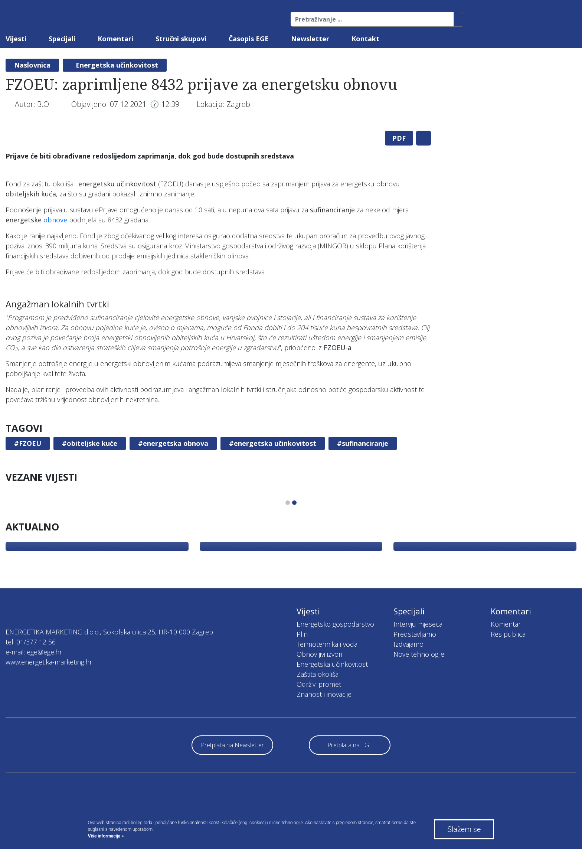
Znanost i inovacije (324, 694)
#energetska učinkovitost (272, 443)
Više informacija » (106, 836)
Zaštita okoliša (318, 674)
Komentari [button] (115, 38)
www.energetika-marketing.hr (49, 661)
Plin (302, 634)
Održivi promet (319, 684)
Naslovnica (32, 65)
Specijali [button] (62, 38)
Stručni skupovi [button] (181, 38)
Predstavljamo (414, 634)
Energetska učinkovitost (117, 65)
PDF (399, 138)
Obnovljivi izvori (319, 654)
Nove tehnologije (418, 654)
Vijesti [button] (16, 38)
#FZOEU (27, 443)
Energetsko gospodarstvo (335, 624)
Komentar (506, 624)
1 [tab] (287, 502)
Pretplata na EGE (349, 745)
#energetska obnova (173, 443)
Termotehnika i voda (327, 644)
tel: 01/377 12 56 (31, 641)
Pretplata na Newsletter (232, 745)
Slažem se (464, 829)
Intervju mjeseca (417, 624)
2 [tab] (294, 502)
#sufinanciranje (362, 443)
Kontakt (365, 38)
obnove (55, 219)
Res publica (508, 634)
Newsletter (310, 38)
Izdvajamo (408, 644)
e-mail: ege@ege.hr (34, 651)
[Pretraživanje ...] (372, 19)
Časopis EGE (249, 38)
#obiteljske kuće (89, 443)
